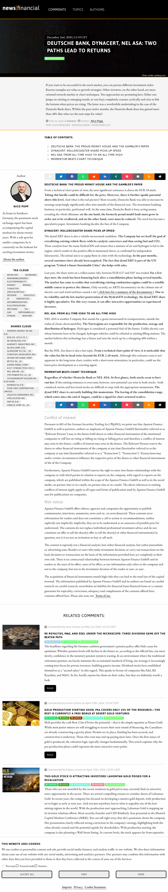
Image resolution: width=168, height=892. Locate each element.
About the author (13, 259)
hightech (28, 295)
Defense (10, 295)
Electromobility (15, 281)
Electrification (14, 305)
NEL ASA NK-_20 (14, 371)
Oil (25, 309)
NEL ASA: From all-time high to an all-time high (87, 154)
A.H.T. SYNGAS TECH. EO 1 (19, 368)
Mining (25, 285)
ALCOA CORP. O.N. (14, 348)
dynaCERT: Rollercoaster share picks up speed (86, 150)
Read (50, 688)
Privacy (78, 887)
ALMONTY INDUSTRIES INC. (19, 344)
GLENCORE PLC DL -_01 (17, 351)
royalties (11, 275)
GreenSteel (22, 299)
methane (11, 309)
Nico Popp (97, 120)
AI (6, 299)
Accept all (27, 874)
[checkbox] (3, 865)
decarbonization (15, 302)
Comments (57, 9)
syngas (9, 316)
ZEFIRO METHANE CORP (18, 358)
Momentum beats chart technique (77, 158)
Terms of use (102, 596)
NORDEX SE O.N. (14, 385)
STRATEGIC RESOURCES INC (19, 354)
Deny (141, 874)
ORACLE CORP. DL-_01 (16, 405)
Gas (7, 312)
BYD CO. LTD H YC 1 (15, 337)
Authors (97, 9)
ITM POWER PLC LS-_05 (17, 375)
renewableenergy (16, 278)
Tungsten (11, 288)
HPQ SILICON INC (14, 398)
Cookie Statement (95, 887)
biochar (26, 316)
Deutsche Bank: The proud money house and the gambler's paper (100, 146)
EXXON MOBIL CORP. (16, 365)
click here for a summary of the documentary (125, 292)
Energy (10, 285)
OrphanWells (25, 312)
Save (84, 874)
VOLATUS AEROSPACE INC (18, 395)
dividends (29, 275)
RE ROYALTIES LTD (15, 341)
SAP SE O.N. (11, 402)
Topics (78, 9)
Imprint (67, 887)
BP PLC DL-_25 (13, 361)
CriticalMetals (14, 292)
